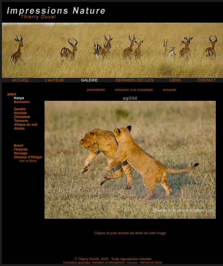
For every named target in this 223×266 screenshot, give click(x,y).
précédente (96, 90)
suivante (169, 90)
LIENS (174, 80)
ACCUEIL (20, 80)
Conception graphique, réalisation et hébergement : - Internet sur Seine (112, 262)
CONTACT (207, 80)
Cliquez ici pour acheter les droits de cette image (130, 233)
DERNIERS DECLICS (135, 80)
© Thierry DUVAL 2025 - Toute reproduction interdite (113, 259)
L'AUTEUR (54, 80)
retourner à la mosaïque (134, 90)
